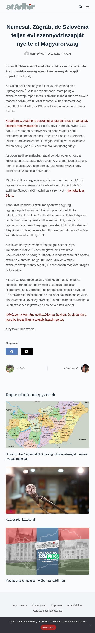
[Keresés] (80, 6)
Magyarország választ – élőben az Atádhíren (35, 580)
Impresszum (20, 605)
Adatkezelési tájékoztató (47, 610)
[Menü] (87, 6)
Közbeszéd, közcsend (20, 519)
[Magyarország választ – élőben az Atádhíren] (47, 551)
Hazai (67, 54)
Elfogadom (48, 627)
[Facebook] (12, 351)
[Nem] (90, 625)
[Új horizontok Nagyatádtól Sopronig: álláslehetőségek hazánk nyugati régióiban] (47, 424)
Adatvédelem (74, 605)
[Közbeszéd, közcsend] (47, 490)
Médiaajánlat (38, 605)
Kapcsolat (56, 605)
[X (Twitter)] (27, 351)
